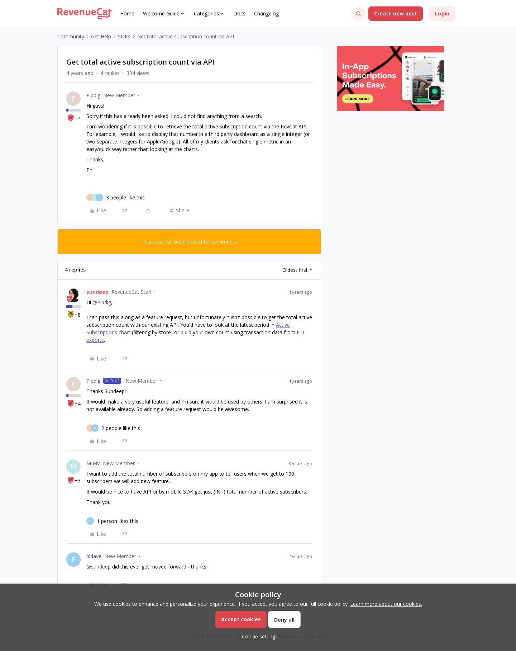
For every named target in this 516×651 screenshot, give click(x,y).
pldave (93, 556)
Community (70, 36)
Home (127, 13)
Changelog (266, 13)
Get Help (101, 36)
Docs (239, 13)
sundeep (97, 291)
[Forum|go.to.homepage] (84, 13)
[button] (395, 13)
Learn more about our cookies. (386, 603)
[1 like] (117, 521)
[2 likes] (120, 428)
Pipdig (93, 95)
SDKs (124, 36)
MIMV (93, 463)
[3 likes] (125, 197)
